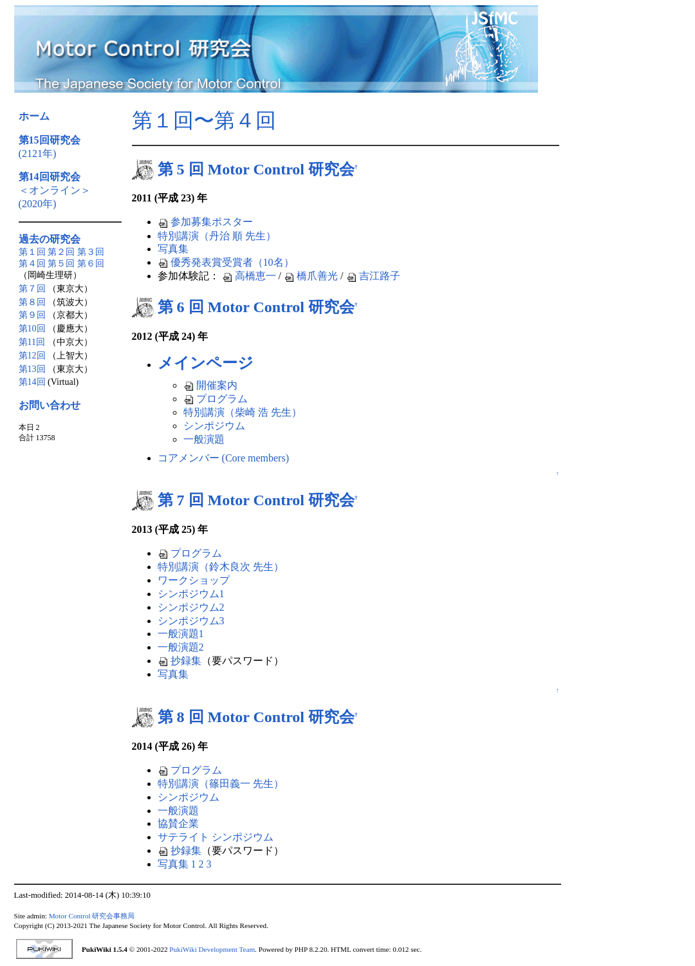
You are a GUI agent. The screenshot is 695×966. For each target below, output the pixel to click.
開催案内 (210, 385)
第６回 (90, 263)
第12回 (32, 355)
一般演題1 (181, 633)
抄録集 (179, 660)
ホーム (34, 116)
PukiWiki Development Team (212, 949)
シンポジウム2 (191, 607)
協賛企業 (178, 823)
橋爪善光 (311, 275)
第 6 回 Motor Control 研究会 (256, 307)
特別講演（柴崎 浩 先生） (242, 412)
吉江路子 (373, 275)
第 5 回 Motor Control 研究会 (256, 169)
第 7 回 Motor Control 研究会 (256, 500)
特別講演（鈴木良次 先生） (221, 566)
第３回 (90, 252)
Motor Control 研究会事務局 (92, 916)
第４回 (32, 263)
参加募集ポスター (205, 221)
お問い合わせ (49, 405)
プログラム (215, 398)
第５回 (61, 263)
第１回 (32, 252)
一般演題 (204, 439)
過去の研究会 (49, 239)
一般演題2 (181, 647)
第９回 (32, 315)
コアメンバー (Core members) (223, 457)
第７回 (32, 288)
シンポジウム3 (191, 620)
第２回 (61, 252)
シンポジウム (214, 425)
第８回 (32, 302)
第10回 (32, 328)
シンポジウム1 (191, 593)
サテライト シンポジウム (215, 836)
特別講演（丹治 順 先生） (217, 235)
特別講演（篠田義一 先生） (221, 783)
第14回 (32, 382)
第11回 (32, 342)
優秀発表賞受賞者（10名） (226, 262)
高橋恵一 (249, 275)
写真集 (173, 248)
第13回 (32, 369)
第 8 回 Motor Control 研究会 (256, 717)
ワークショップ (194, 580)
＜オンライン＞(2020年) (55, 190)
